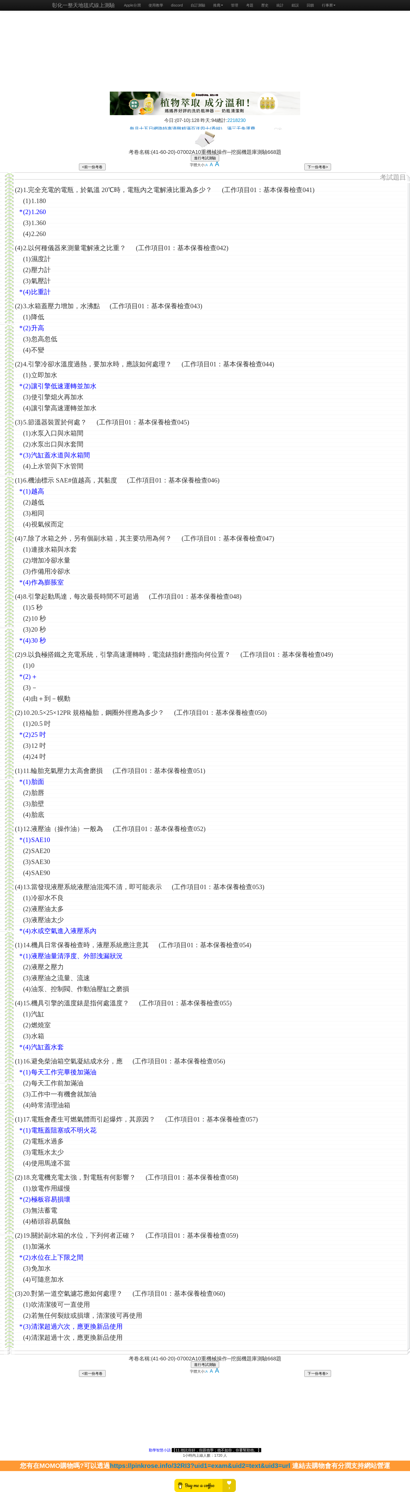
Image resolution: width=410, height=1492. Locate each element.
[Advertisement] (205, 52)
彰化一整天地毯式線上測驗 (83, 5)
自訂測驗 (198, 5)
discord (177, 5)
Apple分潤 (132, 5)
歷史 (265, 5)
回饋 (310, 5)
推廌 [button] (218, 5)
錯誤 (295, 5)
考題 (249, 5)
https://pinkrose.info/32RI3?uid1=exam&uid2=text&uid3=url (200, 1465)
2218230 (236, 120)
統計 (280, 5)
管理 (234, 5)
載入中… (205, 126)
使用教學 (156, 5)
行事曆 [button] (328, 5)
